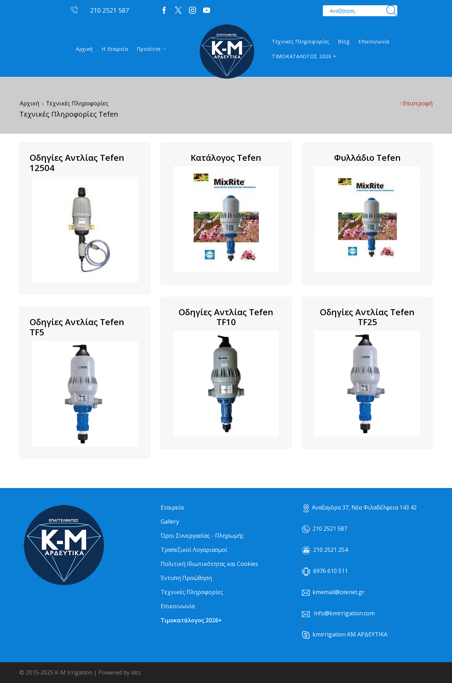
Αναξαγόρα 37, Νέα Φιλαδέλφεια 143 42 (360, 507)
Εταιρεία (172, 507)
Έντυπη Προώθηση (186, 578)
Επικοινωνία (373, 41)
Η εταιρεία (115, 48)
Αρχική (84, 48)
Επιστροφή (418, 103)
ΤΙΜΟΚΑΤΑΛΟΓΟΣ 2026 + (304, 56)
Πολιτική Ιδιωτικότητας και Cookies (209, 564)
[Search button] (391, 10)
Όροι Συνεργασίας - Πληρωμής (202, 535)
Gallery (170, 521)
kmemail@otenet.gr (338, 592)
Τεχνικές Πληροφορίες (300, 41)
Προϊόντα (151, 48)
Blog (344, 41)
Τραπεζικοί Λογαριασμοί (194, 550)
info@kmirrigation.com (344, 613)
